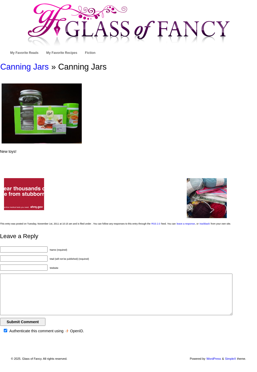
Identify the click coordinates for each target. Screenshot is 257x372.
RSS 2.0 (155, 223)
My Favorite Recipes (61, 53)
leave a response (186, 223)
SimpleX (230, 358)
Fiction (90, 53)
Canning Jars (24, 66)
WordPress (214, 358)
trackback (205, 223)
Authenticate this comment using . (44, 331)
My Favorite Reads (24, 53)
